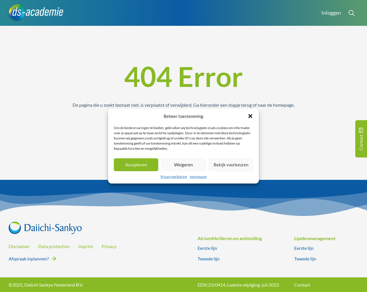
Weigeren (183, 164)
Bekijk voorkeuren (231, 164)
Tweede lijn (209, 258)
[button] (250, 116)
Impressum (198, 176)
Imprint (85, 246)
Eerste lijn (207, 248)
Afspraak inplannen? (29, 258)
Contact (302, 284)
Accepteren (136, 164)
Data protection (54, 246)
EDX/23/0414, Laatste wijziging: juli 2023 (238, 284)
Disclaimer (19, 246)
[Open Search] (352, 13)
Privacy (109, 246)
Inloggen (331, 13)
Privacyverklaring (174, 176)
